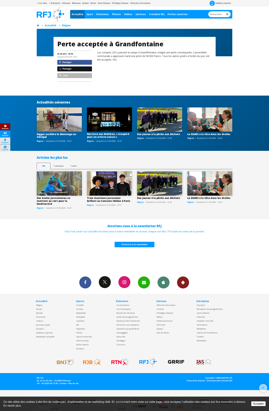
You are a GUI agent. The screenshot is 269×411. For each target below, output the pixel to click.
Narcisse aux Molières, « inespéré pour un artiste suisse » (108, 135)
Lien (63, 75)
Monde (39, 313)
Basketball (81, 313)
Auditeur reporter (44, 333)
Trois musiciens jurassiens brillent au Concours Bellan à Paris (108, 199)
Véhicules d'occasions (140, 3)
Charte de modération (207, 333)
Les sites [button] (42, 3)
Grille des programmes (127, 317)
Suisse (39, 309)
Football (80, 305)
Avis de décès (163, 333)
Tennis (79, 333)
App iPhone (163, 282)
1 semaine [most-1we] (58, 166)
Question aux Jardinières (127, 329)
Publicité (201, 317)
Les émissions (122, 305)
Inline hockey (82, 340)
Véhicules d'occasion (166, 305)
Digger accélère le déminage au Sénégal (56, 135)
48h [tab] (43, 166)
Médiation (201, 329)
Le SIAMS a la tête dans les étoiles (208, 134)
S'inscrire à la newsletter (134, 244)
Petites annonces (164, 321)
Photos (116, 14)
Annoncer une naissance (127, 325)
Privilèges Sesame (165, 313)
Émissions (102, 14)
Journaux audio (43, 325)
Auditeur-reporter (220, 3)
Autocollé (120, 336)
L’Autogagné (122, 333)
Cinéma (160, 309)
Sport (89, 14)
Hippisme (80, 329)
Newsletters (144, 282)
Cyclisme (80, 321)
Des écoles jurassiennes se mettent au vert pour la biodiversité (53, 200)
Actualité (77, 14)
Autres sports (82, 344)
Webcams (76, 3)
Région (66, 25)
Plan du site (73, 383)
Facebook (85, 282)
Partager (65, 62)
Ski (77, 325)
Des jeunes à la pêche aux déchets (158, 134)
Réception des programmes (210, 309)
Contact (200, 336)
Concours (120, 344)
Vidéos (128, 14)
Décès (93, 3)
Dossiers (40, 329)
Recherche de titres (125, 313)
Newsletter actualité (45, 336)
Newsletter (202, 340)
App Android (183, 282)
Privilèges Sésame (120, 3)
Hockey (79, 309)
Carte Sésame (104, 3)
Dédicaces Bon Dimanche (128, 321)
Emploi (85, 3)
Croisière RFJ (156, 14)
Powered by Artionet (196, 381)
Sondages (120, 340)
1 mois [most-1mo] (73, 166)
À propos (201, 305)
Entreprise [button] (54, 3)
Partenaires (202, 325)
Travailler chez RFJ (205, 321)
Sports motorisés (84, 336)
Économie (40, 317)
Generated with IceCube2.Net (219, 381)
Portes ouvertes (178, 14)
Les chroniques (123, 309)
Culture (39, 321)
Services (141, 14)
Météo (160, 317)
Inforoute (66, 3)
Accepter (258, 403)
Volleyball (80, 317)
